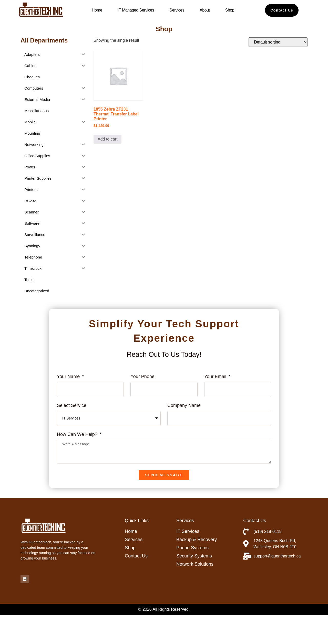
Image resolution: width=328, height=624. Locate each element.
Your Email (216, 376)
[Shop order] (278, 42)
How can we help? (78, 434)
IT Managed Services (136, 10)
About (205, 10)
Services (176, 10)
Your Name (69, 376)
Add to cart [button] (107, 139)
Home (97, 10)
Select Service (71, 405)
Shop (229, 10)
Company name (184, 405)
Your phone (142, 376)
